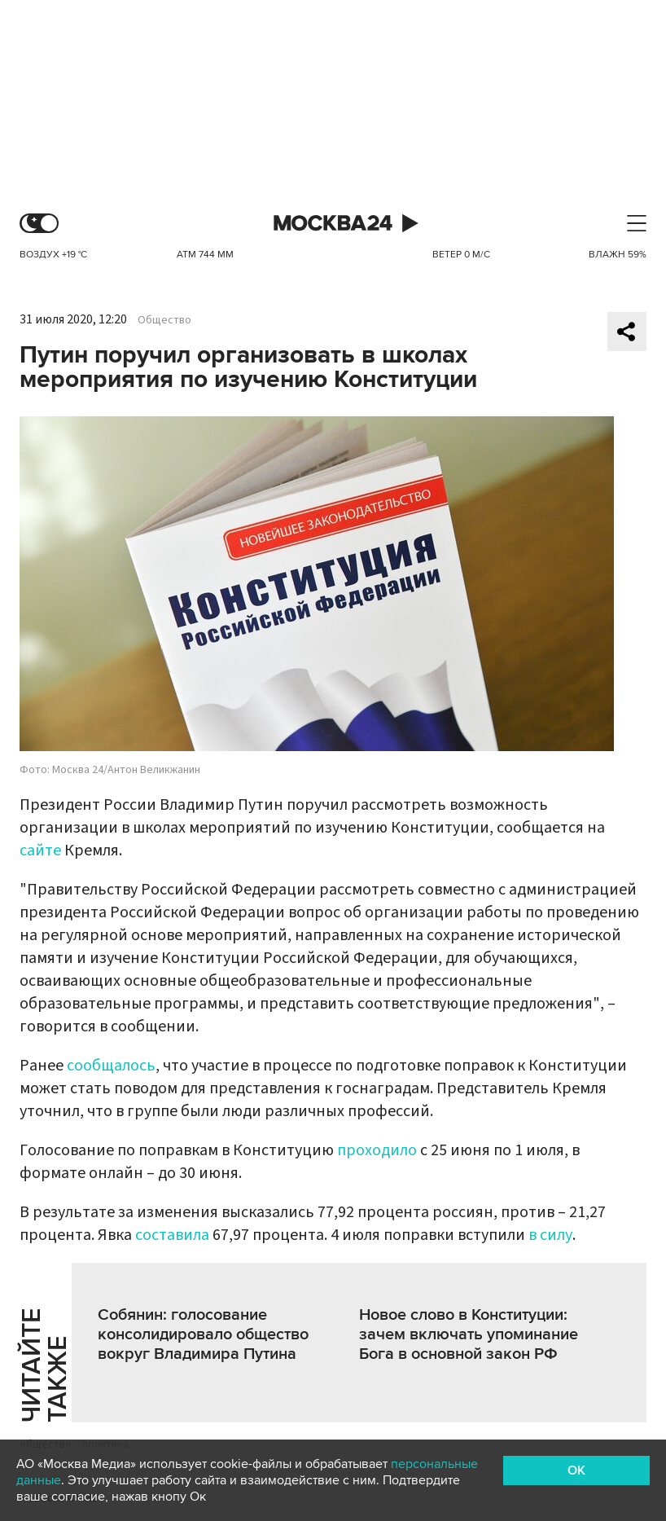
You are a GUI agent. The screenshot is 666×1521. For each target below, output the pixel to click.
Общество (164, 320)
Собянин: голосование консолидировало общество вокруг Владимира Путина (203, 1334)
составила (172, 1235)
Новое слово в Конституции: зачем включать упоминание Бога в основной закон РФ (468, 1334)
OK (576, 1470)
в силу (550, 1235)
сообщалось (111, 1065)
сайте (40, 850)
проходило (377, 1150)
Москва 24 (333, 223)
